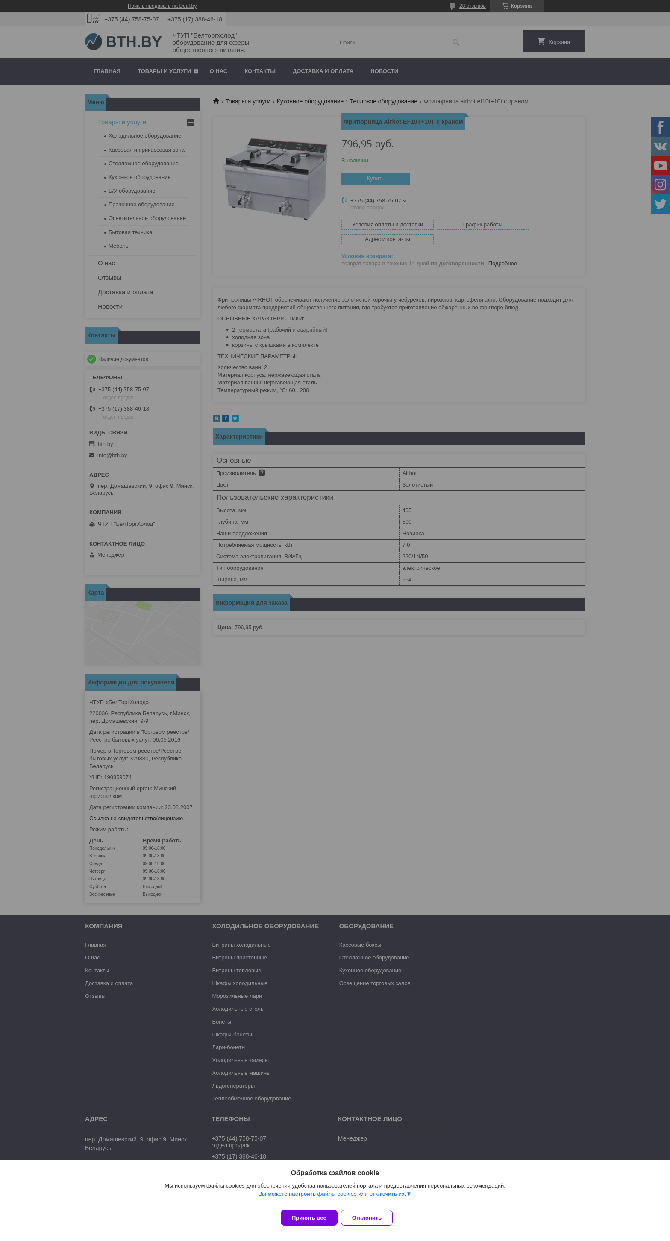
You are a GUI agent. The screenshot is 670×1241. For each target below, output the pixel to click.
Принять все (309, 1218)
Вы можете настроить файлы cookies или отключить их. (332, 1199)
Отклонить (372, 1218)
